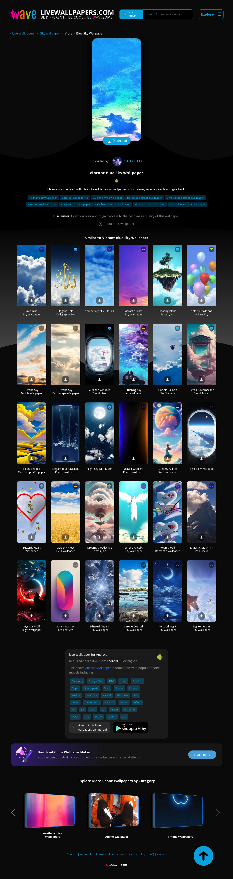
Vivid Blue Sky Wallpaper (31, 312)
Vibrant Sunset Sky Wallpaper (133, 312)
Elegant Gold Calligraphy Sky (65, 312)
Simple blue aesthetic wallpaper (185, 197)
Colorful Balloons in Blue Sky (201, 312)
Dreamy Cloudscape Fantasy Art (99, 549)
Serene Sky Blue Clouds (99, 311)
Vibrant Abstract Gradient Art (65, 628)
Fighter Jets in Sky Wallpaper (201, 628)
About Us (86, 854)
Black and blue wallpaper (76, 204)
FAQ (151, 854)
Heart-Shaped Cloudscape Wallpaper (31, 470)
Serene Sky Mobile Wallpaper (31, 391)
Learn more (202, 755)
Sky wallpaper (50, 33)
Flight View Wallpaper (202, 468)
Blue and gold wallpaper (42, 204)
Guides (161, 854)
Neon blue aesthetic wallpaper (187, 204)
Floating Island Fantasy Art (167, 312)
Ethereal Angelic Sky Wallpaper (99, 628)
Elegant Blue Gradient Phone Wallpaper (65, 470)
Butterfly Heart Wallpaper (31, 549)
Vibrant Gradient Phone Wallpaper (133, 470)
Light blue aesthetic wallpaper (112, 204)
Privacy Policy (136, 854)
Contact (72, 854)
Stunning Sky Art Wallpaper (133, 391)
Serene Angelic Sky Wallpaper (134, 549)
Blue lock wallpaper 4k (75, 197)
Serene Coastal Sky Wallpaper (133, 628)
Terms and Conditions (110, 854)
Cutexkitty (127, 161)
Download (116, 141)
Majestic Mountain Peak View (201, 549)
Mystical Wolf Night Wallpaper (31, 628)
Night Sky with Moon (99, 468)
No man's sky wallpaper (43, 197)
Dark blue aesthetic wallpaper (144, 197)
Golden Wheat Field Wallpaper (65, 549)
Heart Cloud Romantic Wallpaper (167, 549)
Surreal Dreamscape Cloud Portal (201, 391)
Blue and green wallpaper (150, 204)
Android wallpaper (98, 668)
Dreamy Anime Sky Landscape (167, 470)
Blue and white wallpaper (108, 197)
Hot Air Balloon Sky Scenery (167, 391)
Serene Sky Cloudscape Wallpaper (65, 391)
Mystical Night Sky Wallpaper (167, 628)
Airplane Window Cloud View (99, 391)
